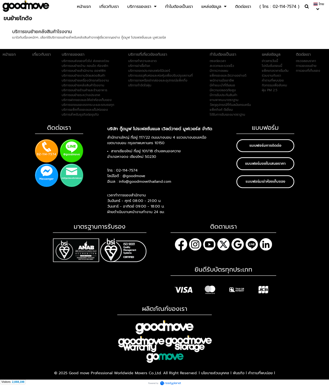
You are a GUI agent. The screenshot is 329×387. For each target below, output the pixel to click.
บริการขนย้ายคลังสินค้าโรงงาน (42, 31)
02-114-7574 (127, 170)
